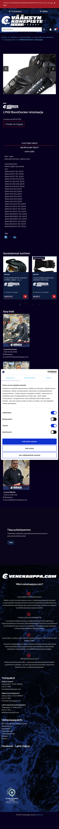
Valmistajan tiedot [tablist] (29, 147)
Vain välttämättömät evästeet (29, 455)
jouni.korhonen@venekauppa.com (15, 357)
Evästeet (5, 736)
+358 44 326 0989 (10, 352)
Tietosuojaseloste (8, 733)
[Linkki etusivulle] (22, 20)
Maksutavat (6, 728)
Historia (4, 738)
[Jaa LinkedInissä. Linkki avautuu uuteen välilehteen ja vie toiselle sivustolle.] (16, 237)
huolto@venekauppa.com (11, 701)
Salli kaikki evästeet (29, 441)
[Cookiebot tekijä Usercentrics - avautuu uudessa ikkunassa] (48, 372)
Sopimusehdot (7, 731)
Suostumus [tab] (10, 378)
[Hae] (22, 29)
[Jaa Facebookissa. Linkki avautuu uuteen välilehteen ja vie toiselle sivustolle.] (7, 237)
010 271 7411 (6, 710)
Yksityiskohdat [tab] (29, 378)
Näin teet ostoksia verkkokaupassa (14, 723)
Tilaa (11, 542)
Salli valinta (29, 448)
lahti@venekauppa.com (10, 712)
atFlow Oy (39, 815)
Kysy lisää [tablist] (29, 152)
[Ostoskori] (55, 29)
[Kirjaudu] (51, 29)
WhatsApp (8, 354)
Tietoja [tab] (48, 378)
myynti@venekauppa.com (11, 689)
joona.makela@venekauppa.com (15, 500)
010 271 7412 (6, 698)
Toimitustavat (7, 726)
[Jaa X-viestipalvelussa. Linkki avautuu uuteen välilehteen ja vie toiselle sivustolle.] (11, 237)
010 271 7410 (6, 687)
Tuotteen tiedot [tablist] (29, 143)
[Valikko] (43, 11)
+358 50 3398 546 (10, 495)
